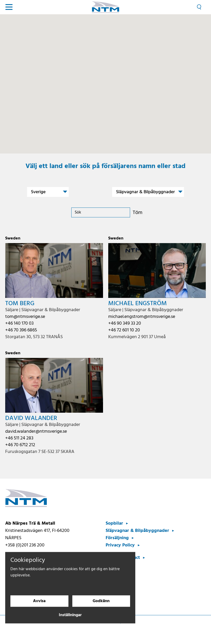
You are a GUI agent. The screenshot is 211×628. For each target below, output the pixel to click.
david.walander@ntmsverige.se (36, 431)
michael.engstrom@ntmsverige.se (141, 316)
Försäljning (117, 538)
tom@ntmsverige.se (25, 316)
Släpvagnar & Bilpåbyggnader (137, 531)
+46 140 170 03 (19, 323)
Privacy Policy (120, 545)
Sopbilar (114, 523)
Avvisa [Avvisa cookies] (39, 605)
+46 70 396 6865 (21, 330)
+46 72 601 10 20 (124, 330)
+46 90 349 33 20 (124, 323)
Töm (137, 213)
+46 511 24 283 (19, 438)
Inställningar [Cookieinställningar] (70, 619)
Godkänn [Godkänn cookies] (101, 605)
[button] (89, 113)
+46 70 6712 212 (20, 445)
